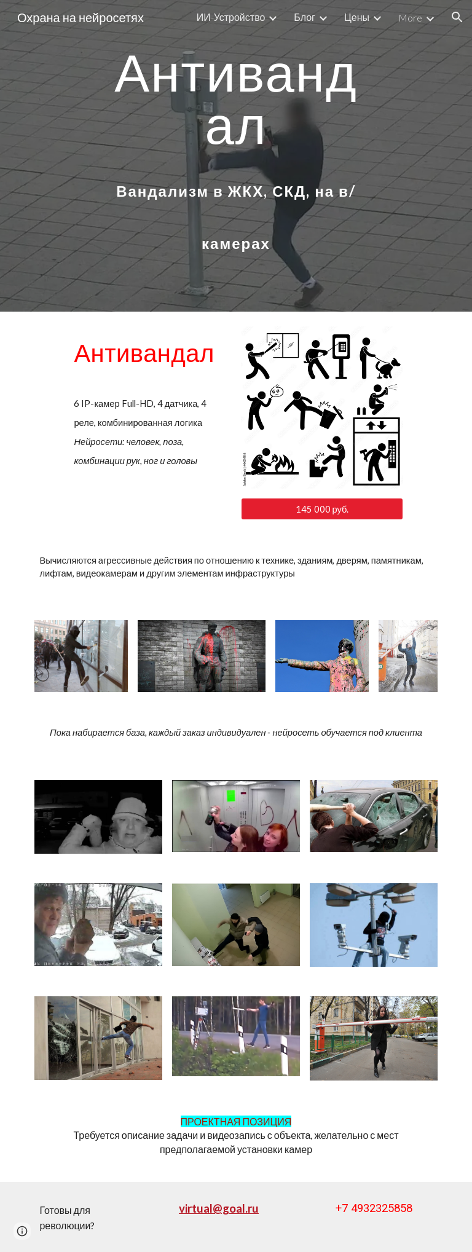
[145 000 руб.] (322, 509)
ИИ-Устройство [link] (231, 17)
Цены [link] (356, 17)
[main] (235, 150)
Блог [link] (304, 17)
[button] (457, 17)
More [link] (410, 17)
